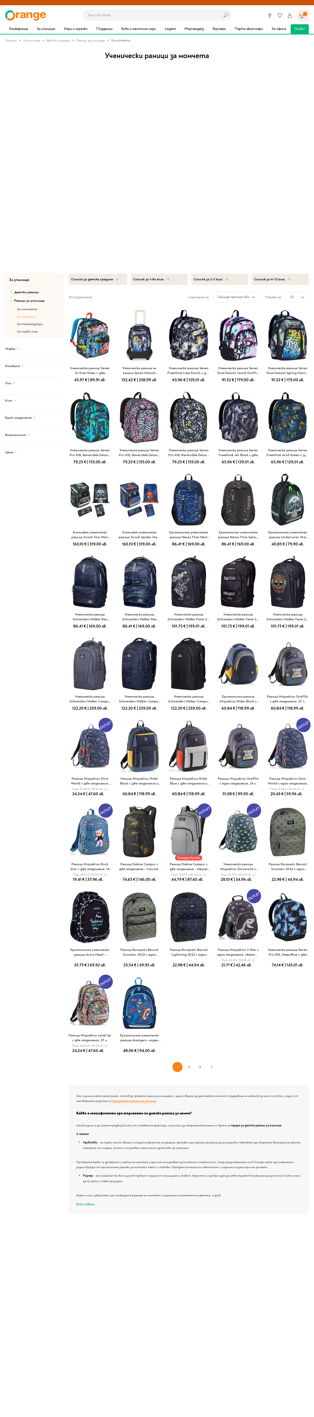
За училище (46, 28)
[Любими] (279, 15)
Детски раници (58, 40)
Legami (170, 28)
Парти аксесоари (249, 28)
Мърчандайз (194, 28)
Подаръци (104, 28)
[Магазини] (269, 15)
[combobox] (150, 15)
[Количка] (303, 15)
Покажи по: (273, 297)
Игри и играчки (75, 28)
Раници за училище (90, 40)
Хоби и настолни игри (138, 28)
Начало (11, 40)
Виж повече (85, 1204)
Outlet (300, 28)
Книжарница (18, 28)
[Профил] (289, 15)
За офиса (278, 28)
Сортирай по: (198, 297)
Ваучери (219, 28)
